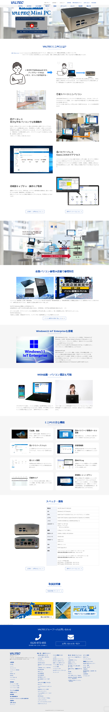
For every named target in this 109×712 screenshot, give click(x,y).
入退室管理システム (72, 660)
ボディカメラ (63, 6)
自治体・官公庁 (86, 667)
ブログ (11, 671)
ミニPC (54, 657)
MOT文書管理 (41, 675)
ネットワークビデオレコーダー (44, 701)
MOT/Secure (40, 696)
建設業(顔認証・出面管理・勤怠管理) (89, 671)
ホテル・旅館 (86, 665)
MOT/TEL (20, 6)
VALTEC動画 (38, 6)
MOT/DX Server (41, 662)
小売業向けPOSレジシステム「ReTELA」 (74, 681)
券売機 (69, 671)
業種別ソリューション (88, 661)
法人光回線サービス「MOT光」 (44, 679)
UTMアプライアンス (42, 703)
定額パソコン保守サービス (59, 662)
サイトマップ (12, 704)
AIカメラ (72, 6)
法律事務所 (85, 673)
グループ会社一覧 (13, 677)
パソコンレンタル (57, 668)
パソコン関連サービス (58, 655)
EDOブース (85, 657)
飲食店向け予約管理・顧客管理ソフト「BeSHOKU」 (75, 678)
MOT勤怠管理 (41, 669)
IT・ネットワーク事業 (14, 683)
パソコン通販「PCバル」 (58, 664)
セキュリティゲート (42, 691)
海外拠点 (11, 675)
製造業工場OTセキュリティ (89, 663)
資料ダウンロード (46, 653)
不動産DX (85, 669)
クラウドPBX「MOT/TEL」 (44, 657)
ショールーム (12, 679)
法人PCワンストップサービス (59, 670)
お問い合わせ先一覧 (71, 644)
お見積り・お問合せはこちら (34, 211)
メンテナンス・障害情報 (14, 669)
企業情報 (54, 2)
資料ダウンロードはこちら (73, 211)
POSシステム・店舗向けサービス (75, 669)
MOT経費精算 (41, 673)
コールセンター (86, 675)
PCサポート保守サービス (58, 660)
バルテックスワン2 (42, 699)
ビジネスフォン (41, 660)
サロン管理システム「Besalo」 (75, 675)
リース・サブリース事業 (14, 687)
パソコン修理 (56, 666)
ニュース (11, 666)
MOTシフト (40, 671)
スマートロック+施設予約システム (74, 658)
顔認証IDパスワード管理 (43, 689)
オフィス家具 (86, 655)
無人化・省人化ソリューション (75, 655)
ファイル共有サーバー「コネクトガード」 (44, 694)
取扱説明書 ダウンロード (54, 591)
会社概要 (11, 664)
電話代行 (47, 6)
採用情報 (69, 2)
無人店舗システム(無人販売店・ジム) (74, 666)
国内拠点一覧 (12, 673)
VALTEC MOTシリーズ (43, 655)
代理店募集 (93, 2)
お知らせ (62, 2)
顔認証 (54, 6)
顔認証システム (71, 662)
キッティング (56, 672)
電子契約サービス (42, 677)
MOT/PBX (29, 6)
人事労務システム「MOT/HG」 (44, 667)
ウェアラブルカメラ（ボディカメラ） (44, 687)
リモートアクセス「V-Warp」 (44, 698)
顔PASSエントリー (72, 663)
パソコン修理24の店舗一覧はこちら (53, 318)
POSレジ (70, 673)
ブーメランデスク (87, 659)
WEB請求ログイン (77, 2)
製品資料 (81, 6)
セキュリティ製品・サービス (44, 682)
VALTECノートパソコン (58, 659)
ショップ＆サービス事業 (14, 685)
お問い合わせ (87, 2)
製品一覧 (46, 2)
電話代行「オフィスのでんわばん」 (44, 665)
